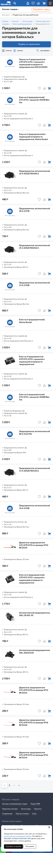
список (20, 51)
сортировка (44, 51)
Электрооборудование (22, 24)
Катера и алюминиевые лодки (14, 804)
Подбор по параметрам (26, 44)
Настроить (29, 846)
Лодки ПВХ (35, 804)
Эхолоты (38, 809)
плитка (9, 51)
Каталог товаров (10, 9)
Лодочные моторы (10, 809)
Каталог (15, 21)
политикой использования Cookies (17, 836)
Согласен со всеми (13, 846)
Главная (5, 21)
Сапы (34, 814)
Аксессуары (28, 21)
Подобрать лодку (41, 9)
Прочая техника (22, 814)
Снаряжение (7, 814)
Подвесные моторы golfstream (25, 15)
